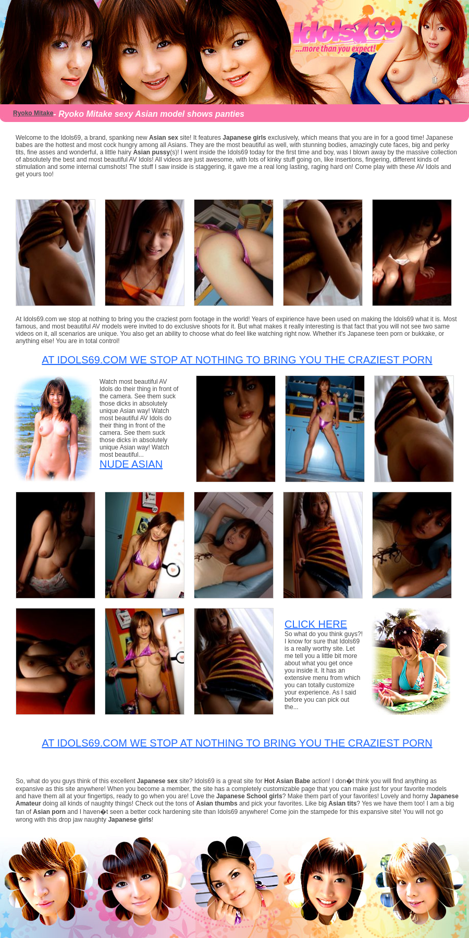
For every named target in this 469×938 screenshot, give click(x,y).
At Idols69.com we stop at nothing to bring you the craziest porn (237, 360)
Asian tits (342, 803)
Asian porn (49, 811)
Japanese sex (158, 781)
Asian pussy (151, 152)
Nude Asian (131, 464)
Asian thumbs (216, 803)
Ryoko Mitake (33, 113)
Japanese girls (244, 137)
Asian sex (163, 137)
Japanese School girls (249, 796)
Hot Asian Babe (288, 781)
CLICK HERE (316, 624)
